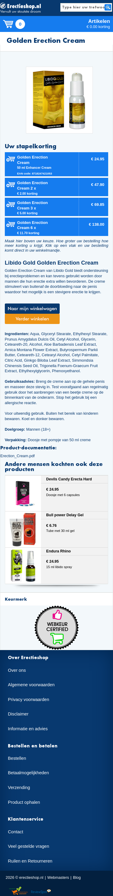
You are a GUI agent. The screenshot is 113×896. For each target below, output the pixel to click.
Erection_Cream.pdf (17, 456)
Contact (15, 831)
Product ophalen (24, 802)
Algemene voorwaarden (31, 684)
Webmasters (58, 877)
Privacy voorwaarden (28, 699)
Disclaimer (18, 714)
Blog (77, 877)
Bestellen (17, 758)
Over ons (17, 670)
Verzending (19, 787)
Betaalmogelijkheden (28, 772)
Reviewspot (41, 891)
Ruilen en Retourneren (30, 861)
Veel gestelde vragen (28, 846)
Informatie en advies (28, 728)
